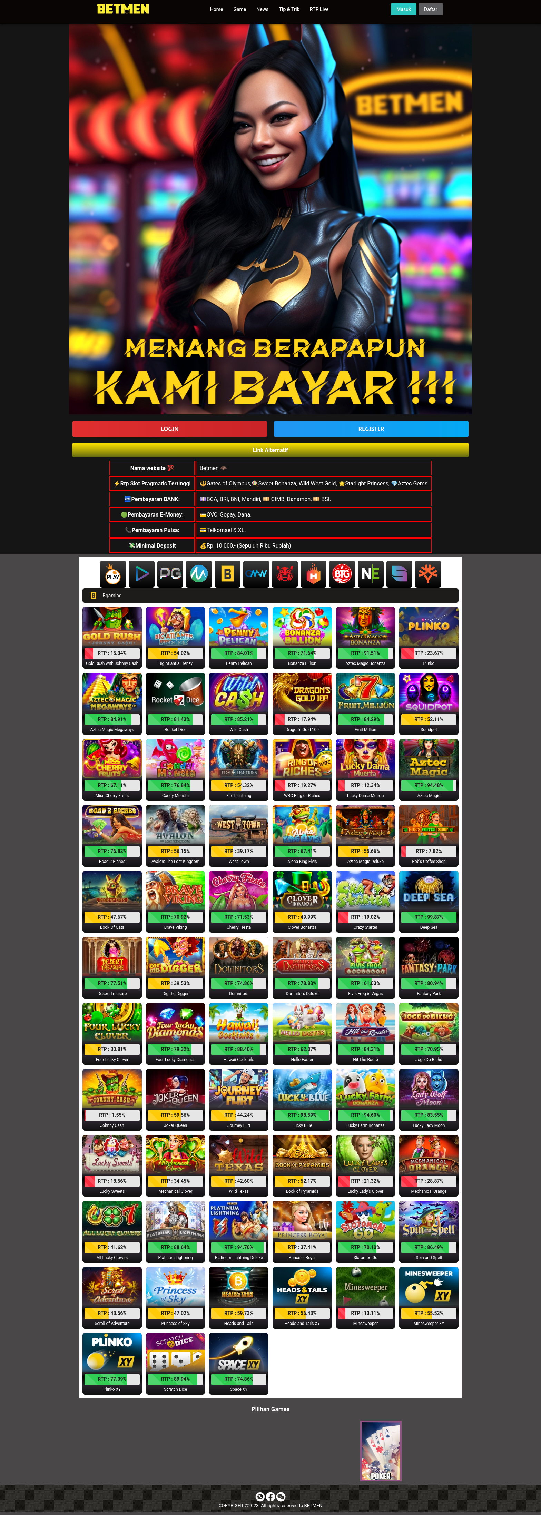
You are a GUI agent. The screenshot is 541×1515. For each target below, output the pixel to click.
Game (240, 9)
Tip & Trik (289, 9)
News (262, 9)
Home (216, 9)
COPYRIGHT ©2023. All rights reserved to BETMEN (270, 1505)
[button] (112, 638)
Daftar (430, 9)
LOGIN (170, 429)
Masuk (403, 9)
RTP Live (319, 9)
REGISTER (371, 429)
